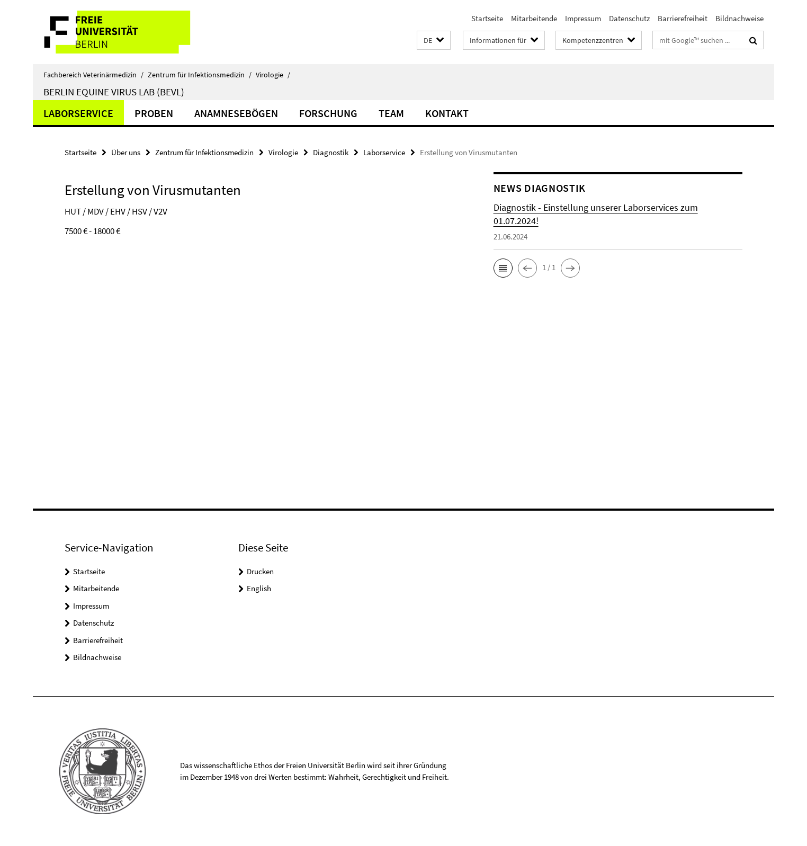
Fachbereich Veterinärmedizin (93, 74)
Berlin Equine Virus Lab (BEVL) (113, 91)
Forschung (328, 113)
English (259, 588)
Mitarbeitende (534, 18)
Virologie (273, 74)
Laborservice (78, 113)
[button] (434, 40)
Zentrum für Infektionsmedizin (200, 74)
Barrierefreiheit (682, 18)
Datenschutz (629, 18)
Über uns (125, 152)
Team (391, 113)
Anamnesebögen (236, 113)
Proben (153, 113)
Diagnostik (330, 152)
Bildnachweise (739, 18)
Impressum (583, 18)
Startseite (487, 18)
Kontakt (447, 113)
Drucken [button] (260, 571)
